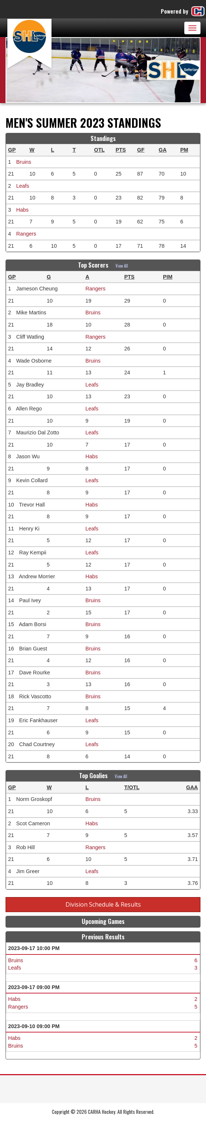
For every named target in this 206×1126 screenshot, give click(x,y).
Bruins (23, 162)
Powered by (183, 11)
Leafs (22, 186)
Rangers (26, 234)
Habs (22, 210)
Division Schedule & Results (103, 904)
